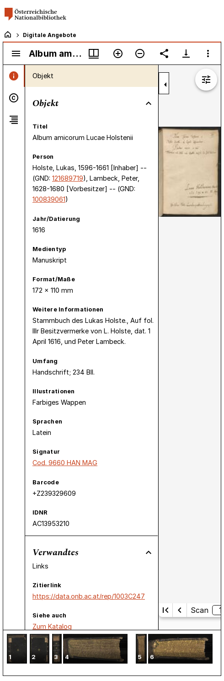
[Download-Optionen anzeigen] (186, 53)
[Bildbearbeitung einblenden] (206, 80)
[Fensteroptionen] (208, 53)
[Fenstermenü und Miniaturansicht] (94, 53)
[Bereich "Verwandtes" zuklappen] (148, 552)
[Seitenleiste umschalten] (16, 53)
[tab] (14, 76)
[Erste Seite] (165, 610)
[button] (17, 649)
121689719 (67, 178)
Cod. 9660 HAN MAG (64, 463)
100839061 (48, 199)
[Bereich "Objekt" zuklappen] (148, 103)
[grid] (112, 653)
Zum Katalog (52, 626)
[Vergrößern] (118, 53)
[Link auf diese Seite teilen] (164, 53)
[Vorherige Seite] (179, 610)
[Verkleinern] (140, 53)
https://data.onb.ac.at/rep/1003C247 (88, 596)
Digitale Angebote (49, 35)
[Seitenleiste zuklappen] (165, 84)
